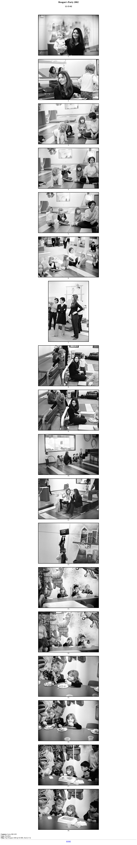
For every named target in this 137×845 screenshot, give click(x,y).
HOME (68, 841)
